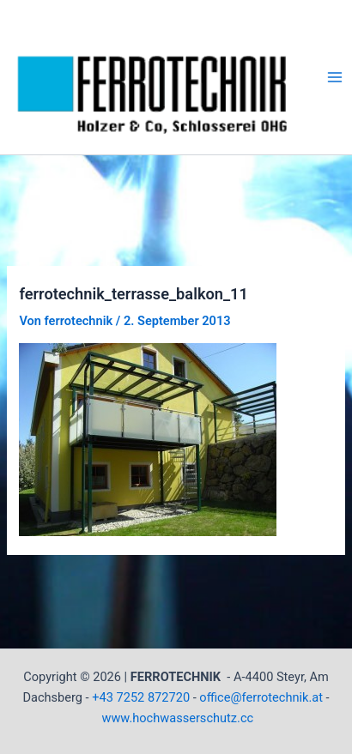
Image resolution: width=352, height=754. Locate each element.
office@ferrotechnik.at (261, 697)
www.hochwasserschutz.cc (177, 718)
